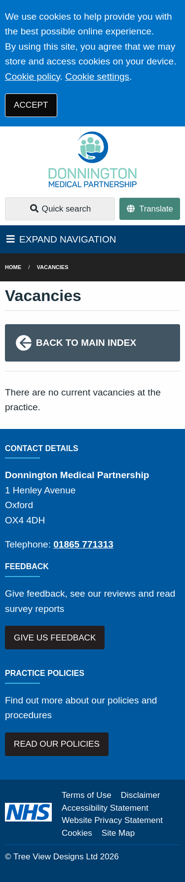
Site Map (118, 833)
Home (13, 267)
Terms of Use (86, 795)
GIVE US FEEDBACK (55, 637)
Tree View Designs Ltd (55, 856)
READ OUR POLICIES (57, 744)
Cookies (77, 833)
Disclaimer (140, 795)
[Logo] (92, 159)
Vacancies (53, 267)
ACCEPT (31, 105)
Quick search (60, 208)
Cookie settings (97, 76)
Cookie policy (32, 76)
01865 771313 (83, 544)
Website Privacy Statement (112, 820)
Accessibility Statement (105, 808)
